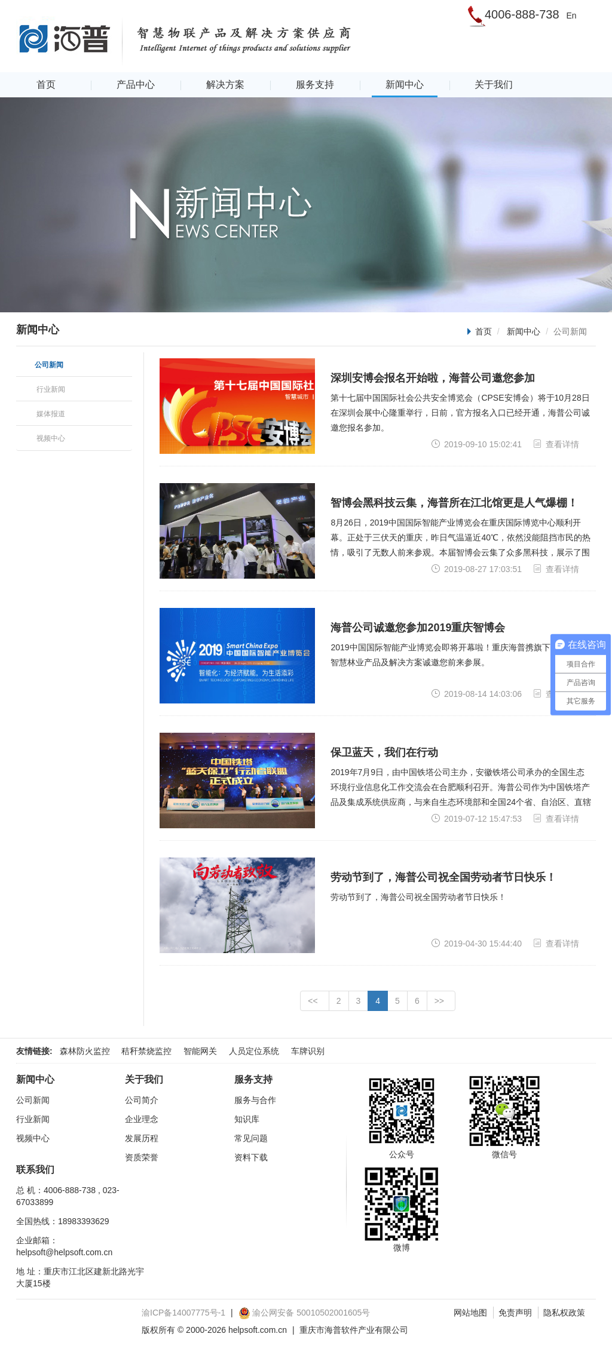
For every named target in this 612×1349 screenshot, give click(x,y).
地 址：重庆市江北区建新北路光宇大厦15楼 (80, 1277)
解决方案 (225, 84)
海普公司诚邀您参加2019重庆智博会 (418, 628)
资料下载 (251, 1157)
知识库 (246, 1119)
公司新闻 (33, 1100)
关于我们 (494, 84)
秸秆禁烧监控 (146, 1051)
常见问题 (251, 1138)
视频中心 (33, 1138)
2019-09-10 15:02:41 (476, 444)
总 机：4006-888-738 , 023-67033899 (68, 1196)
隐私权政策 (564, 1312)
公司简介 (141, 1100)
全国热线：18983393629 (62, 1221)
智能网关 (200, 1051)
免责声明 (515, 1312)
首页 (46, 84)
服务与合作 (255, 1100)
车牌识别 (308, 1051)
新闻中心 (404, 84)
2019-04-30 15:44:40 (476, 943)
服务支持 (315, 84)
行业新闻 (33, 1119)
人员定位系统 (254, 1051)
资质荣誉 (141, 1157)
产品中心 (136, 84)
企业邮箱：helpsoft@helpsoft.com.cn (64, 1246)
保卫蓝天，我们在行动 (384, 752)
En (571, 15)
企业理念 (141, 1119)
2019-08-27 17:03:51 (476, 569)
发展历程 (141, 1138)
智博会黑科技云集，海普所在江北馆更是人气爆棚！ (454, 503)
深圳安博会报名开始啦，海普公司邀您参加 (433, 378)
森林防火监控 (85, 1051)
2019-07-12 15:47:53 (476, 818)
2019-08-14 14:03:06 (476, 694)
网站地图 (470, 1312)
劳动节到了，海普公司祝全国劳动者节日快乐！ (443, 877)
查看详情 (556, 444)
